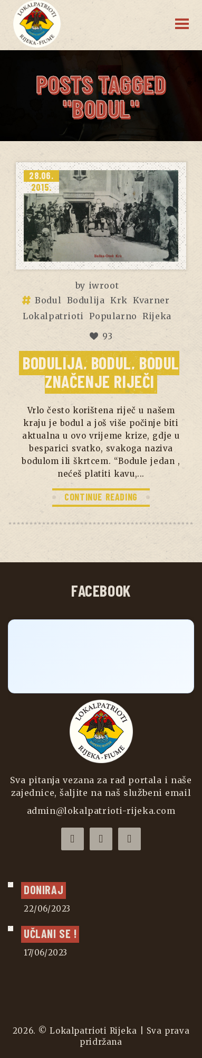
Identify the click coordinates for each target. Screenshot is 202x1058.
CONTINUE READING (101, 497)
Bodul (48, 300)
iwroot (104, 285)
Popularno (113, 316)
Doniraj (43, 889)
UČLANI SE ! (50, 933)
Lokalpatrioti (53, 316)
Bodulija (86, 300)
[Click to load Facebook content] (101, 656)
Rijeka (156, 316)
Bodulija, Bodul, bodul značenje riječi (101, 371)
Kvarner (151, 300)
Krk (119, 300)
